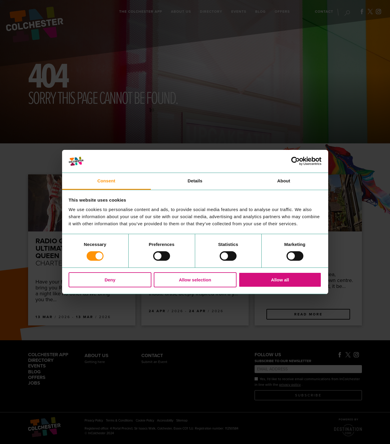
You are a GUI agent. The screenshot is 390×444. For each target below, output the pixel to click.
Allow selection (195, 279)
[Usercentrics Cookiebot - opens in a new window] (295, 161)
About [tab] (283, 180)
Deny (110, 279)
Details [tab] (195, 180)
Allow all (280, 279)
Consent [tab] (106, 180)
